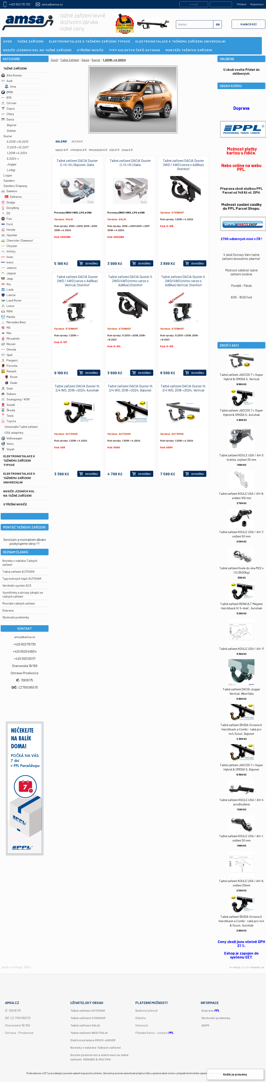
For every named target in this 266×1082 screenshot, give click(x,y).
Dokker (11, 130)
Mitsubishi (10, 338)
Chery (7, 114)
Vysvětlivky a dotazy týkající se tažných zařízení (22, 594)
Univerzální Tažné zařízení (21, 426)
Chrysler (9, 246)
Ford (7, 224)
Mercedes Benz (13, 322)
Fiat (6, 218)
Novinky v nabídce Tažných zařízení (95, 1047)
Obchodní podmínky (215, 1018)
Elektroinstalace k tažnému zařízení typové (19, 460)
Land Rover (11, 300)
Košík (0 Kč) (248, 24)
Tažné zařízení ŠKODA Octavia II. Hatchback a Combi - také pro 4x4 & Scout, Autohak (241, 921)
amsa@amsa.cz (52, 4)
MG (5, 327)
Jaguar (8, 273)
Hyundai (9, 235)
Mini (6, 333)
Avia (10, 86)
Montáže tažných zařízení (18, 603)
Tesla (7, 415)
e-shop (234, 967)
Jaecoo (9, 267)
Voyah (7, 449)
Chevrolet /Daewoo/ (17, 240)
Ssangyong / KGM (15, 399)
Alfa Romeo (11, 75)
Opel (6, 355)
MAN (6, 311)
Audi (6, 81)
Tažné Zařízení (15, 68)
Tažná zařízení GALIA (85, 1025)
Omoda (8, 349)
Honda (8, 229)
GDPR (205, 1025)
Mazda (8, 316)
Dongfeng (10, 208)
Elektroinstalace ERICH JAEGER (93, 1040)
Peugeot (9, 360)
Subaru (8, 394)
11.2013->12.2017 (17, 147)
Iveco (7, 262)
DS (5, 213)
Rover (11, 377)
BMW (7, 92)
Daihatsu (13, 196)
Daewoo (9, 191)
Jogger (12, 164)
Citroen (8, 103)
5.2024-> (13, 158)
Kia (6, 284)
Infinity (8, 251)
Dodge (8, 202)
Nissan (8, 344)
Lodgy (11, 170)
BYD (6, 97)
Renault (9, 371)
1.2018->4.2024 (17, 153)
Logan (7, 175)
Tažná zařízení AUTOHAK (18, 571)
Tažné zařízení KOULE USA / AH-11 (241, 648)
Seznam (77, 141)
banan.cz (257, 967)
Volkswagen (11, 438)
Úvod (54, 60)
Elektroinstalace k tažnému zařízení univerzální (19, 478)
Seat (7, 388)
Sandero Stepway (15, 186)
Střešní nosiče (15, 504)
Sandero (9, 180)
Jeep (7, 278)
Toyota (8, 421)
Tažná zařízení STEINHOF (88, 1018)
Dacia (7, 119)
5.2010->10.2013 (17, 141)
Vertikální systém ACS (16, 585)
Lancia (8, 295)
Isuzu (7, 257)
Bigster (12, 125)
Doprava (8, 610)
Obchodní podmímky (15, 617)
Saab (11, 382)
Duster (7, 136)
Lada (7, 289)
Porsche (9, 365)
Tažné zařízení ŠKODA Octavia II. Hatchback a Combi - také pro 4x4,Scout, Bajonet (241, 729)
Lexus (7, 306)
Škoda (8, 410)
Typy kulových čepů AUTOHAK (21, 578)
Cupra (8, 108)
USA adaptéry (14, 432)
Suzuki (8, 404)
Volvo (7, 443)
